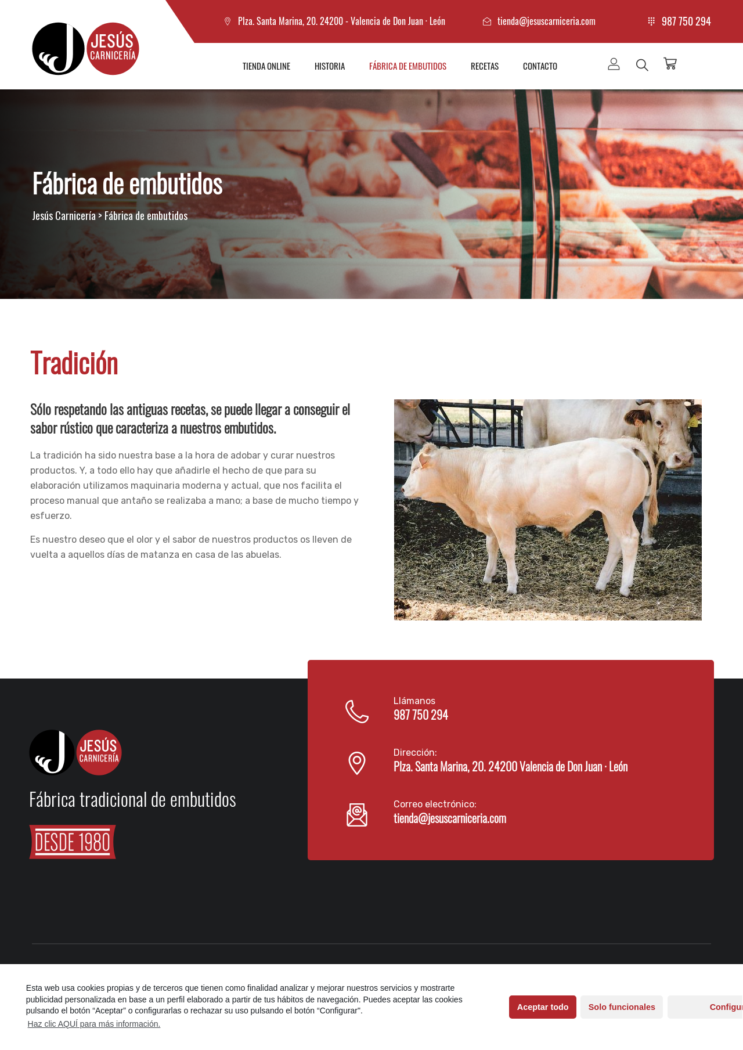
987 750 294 (686, 20)
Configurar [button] (684, 1007)
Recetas (485, 65)
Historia (330, 65)
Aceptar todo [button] (520, 1007)
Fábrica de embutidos (407, 65)
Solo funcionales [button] (598, 1007)
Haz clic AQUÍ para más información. (94, 1024)
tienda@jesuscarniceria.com (546, 21)
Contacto (540, 65)
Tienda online (266, 65)
